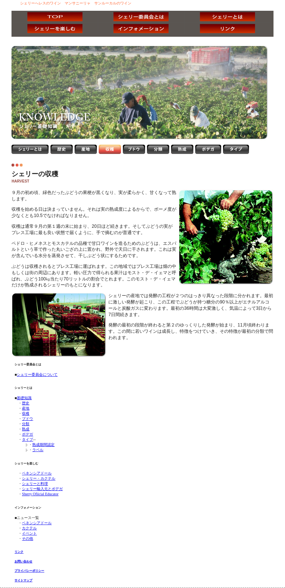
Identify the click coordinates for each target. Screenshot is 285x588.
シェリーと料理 (35, 484)
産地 (25, 408)
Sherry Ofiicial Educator (40, 494)
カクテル (29, 528)
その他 (27, 538)
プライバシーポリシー (29, 570)
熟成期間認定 (43, 445)
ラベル (37, 450)
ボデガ (27, 434)
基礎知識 (24, 398)
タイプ (27, 439)
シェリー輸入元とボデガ (42, 489)
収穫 (25, 413)
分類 (25, 424)
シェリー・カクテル (38, 478)
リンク (18, 551)
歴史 (25, 403)
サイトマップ (23, 580)
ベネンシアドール (37, 473)
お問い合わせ (23, 561)
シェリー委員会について (37, 374)
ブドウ (27, 419)
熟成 (25, 429)
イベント (29, 533)
